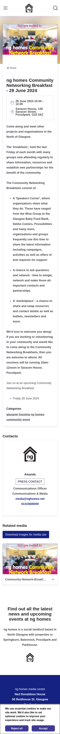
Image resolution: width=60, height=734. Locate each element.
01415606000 (30, 504)
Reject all (16, 728)
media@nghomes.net (30, 498)
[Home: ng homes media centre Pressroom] (29, 8)
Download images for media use (25, 534)
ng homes (37, 414)
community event (18, 419)
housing (24, 414)
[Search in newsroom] (55, 8)
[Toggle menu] (5, 8)
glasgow (12, 414)
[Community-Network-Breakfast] (30, 558)
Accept (43, 728)
